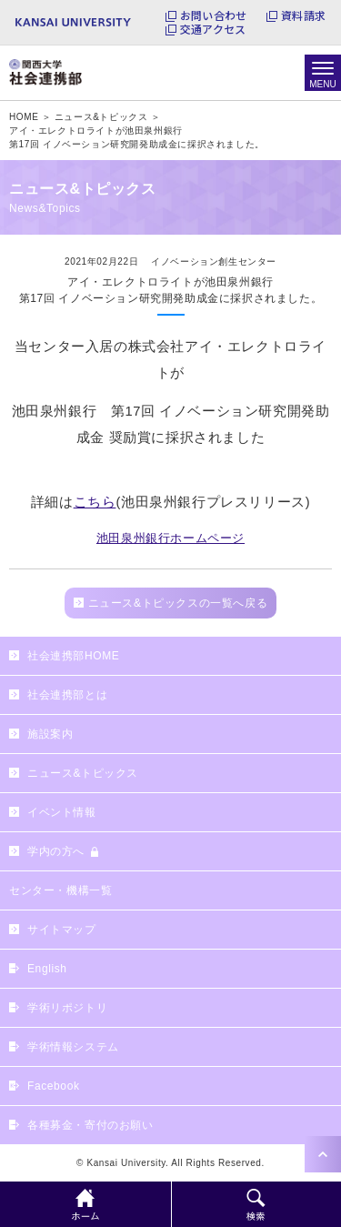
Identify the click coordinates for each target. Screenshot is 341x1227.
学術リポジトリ (67, 1007)
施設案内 (50, 734)
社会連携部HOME (73, 655)
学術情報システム (73, 1047)
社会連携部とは (67, 695)
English (47, 968)
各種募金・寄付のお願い (90, 1125)
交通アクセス (213, 29)
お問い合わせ (213, 15)
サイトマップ (61, 929)
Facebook (53, 1086)
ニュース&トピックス (82, 773)
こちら (95, 502)
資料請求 (303, 15)
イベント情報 (61, 812)
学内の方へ (56, 851)
